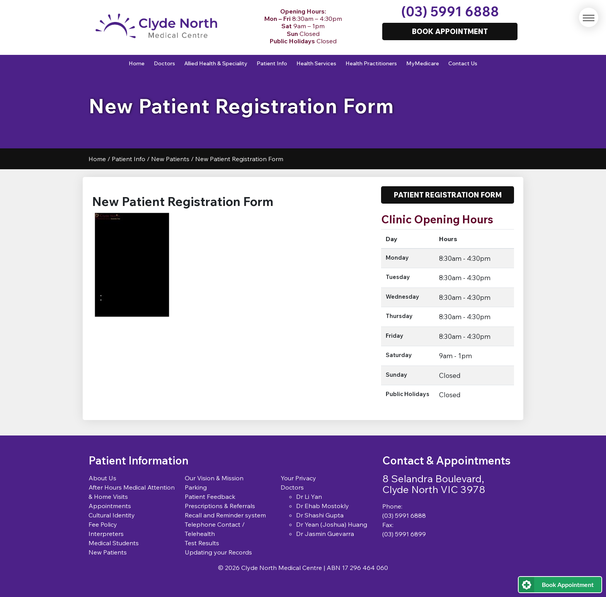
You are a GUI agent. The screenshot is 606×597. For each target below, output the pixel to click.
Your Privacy (298, 478)
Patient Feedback (210, 496)
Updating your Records (218, 552)
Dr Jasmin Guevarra (325, 533)
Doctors (164, 63)
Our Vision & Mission (214, 478)
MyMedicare (422, 63)
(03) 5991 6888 (450, 11)
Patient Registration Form (448, 194)
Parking (196, 487)
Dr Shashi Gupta (320, 515)
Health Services (316, 63)
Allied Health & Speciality (215, 63)
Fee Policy (103, 524)
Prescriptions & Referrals (220, 506)
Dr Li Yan (309, 496)
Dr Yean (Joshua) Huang (331, 524)
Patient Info (272, 63)
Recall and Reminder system (225, 515)
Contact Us (462, 63)
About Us (102, 478)
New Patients (170, 159)
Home (137, 63)
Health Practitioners (371, 63)
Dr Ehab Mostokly (322, 506)
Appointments (110, 506)
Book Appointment (568, 584)
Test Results (202, 543)
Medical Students (114, 543)
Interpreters (106, 533)
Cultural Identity (112, 515)
